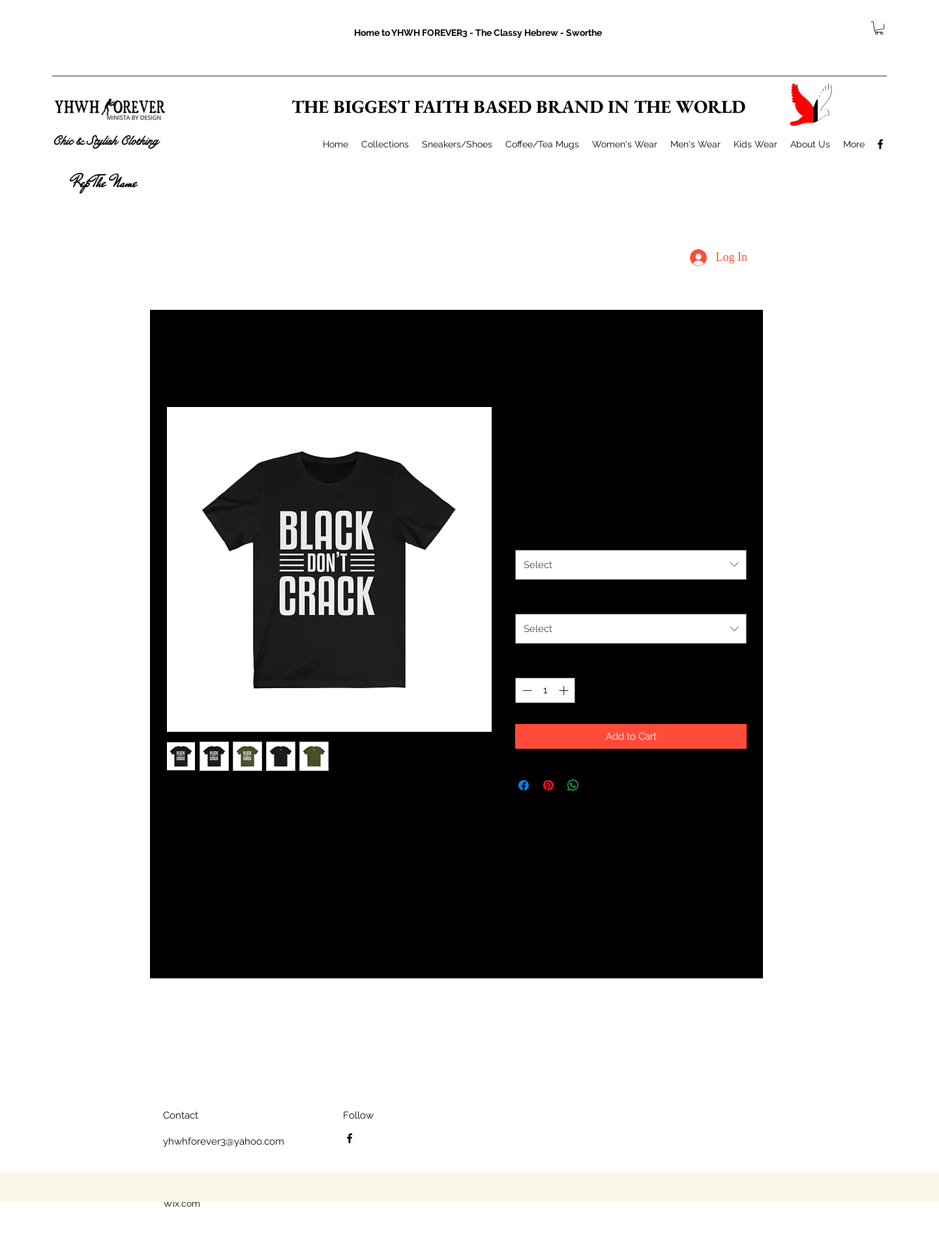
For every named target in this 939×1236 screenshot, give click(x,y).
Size (527, 599)
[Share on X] (598, 785)
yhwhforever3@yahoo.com (223, 1141)
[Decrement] (526, 690)
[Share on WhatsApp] (573, 785)
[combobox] (631, 565)
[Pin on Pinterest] (548, 785)
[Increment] (565, 690)
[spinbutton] (545, 690)
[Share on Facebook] (523, 785)
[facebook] (880, 144)
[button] (879, 28)
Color (530, 535)
